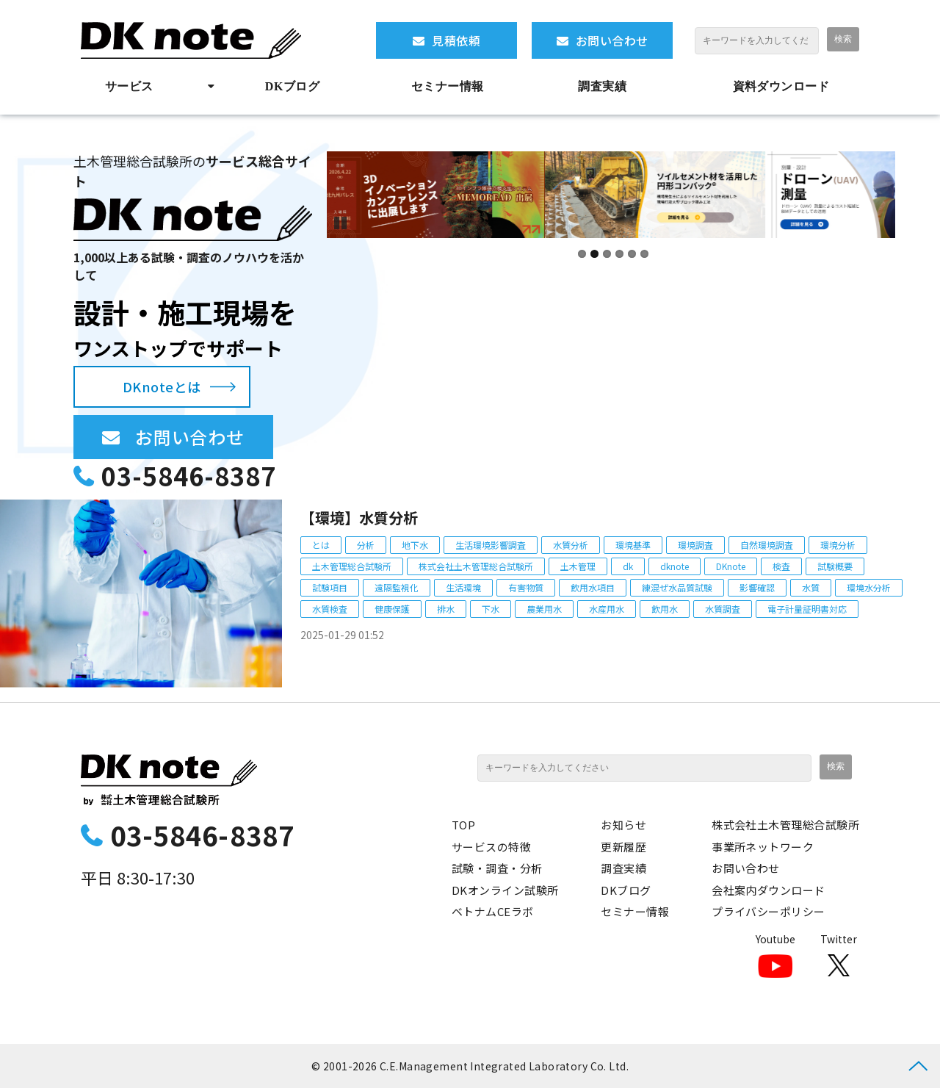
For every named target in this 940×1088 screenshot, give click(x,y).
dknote (674, 566)
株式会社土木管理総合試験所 (476, 566)
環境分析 (838, 544)
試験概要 (835, 566)
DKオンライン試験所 (505, 890)
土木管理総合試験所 (351, 566)
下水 (490, 608)
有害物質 (525, 587)
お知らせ (623, 824)
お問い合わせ (612, 40)
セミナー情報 (447, 86)
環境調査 (695, 544)
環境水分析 (869, 587)
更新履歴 (623, 846)
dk (628, 566)
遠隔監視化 (397, 587)
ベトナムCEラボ (493, 911)
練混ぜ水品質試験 (677, 587)
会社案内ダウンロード (768, 890)
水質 (811, 587)
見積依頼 (456, 40)
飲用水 (664, 608)
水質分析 (570, 544)
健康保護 (392, 608)
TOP (463, 824)
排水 (446, 608)
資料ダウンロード (781, 86)
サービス (129, 86)
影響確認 (757, 587)
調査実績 (602, 86)
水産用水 (606, 608)
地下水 (415, 544)
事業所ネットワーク (763, 846)
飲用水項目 (593, 587)
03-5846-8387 (188, 475)
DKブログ (292, 86)
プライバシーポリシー (768, 911)
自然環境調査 (766, 544)
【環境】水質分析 (359, 517)
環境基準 (633, 544)
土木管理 (578, 566)
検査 (781, 566)
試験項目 (329, 587)
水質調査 (722, 608)
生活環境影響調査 (490, 544)
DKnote (730, 566)
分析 (366, 544)
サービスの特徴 (491, 846)
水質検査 (329, 608)
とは (321, 544)
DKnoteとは (162, 386)
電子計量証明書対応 (807, 608)
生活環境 (463, 587)
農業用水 (544, 608)
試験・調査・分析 (497, 868)
